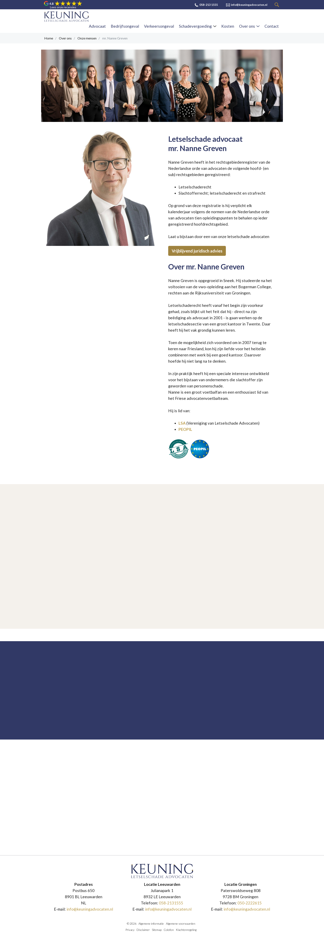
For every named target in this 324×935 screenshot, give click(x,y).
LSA (182, 423)
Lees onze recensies (63, 7)
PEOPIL (185, 429)
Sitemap (157, 929)
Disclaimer (143, 929)
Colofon (169, 929)
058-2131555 (171, 902)
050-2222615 (249, 902)
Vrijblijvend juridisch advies (197, 250)
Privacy (130, 929)
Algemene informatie (151, 923)
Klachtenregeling (186, 929)
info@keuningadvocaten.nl (90, 909)
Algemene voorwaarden (180, 923)
